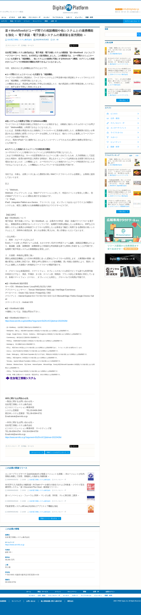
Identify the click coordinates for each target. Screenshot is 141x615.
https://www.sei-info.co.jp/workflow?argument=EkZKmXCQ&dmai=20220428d (36, 321)
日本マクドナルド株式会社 (119, 74)
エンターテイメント (118, 128)
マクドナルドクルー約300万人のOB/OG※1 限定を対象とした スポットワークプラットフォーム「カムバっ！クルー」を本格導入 (119, 71)
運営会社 (70, 601)
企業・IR (54, 21)
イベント (27, 21)
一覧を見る (122, 100)
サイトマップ (16, 601)
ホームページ (35, 452)
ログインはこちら (131, 21)
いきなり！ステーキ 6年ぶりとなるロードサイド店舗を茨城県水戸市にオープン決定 (119, 91)
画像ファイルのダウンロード (56, 452)
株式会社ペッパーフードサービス (121, 64)
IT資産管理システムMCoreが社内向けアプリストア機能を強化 (31, 506)
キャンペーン (37, 21)
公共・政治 (22, 17)
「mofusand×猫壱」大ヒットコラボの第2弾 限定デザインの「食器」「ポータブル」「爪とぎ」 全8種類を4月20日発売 (119, 182)
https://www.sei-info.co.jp (14, 545)
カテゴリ (4, 21)
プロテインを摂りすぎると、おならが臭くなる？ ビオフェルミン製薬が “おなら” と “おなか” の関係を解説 (119, 203)
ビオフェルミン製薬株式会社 (119, 206)
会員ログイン (110, 592)
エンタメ (46, 17)
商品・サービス (15, 21)
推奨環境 (3, 601)
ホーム (4, 17)
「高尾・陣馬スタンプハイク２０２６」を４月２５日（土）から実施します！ (119, 49)
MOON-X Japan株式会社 (118, 185)
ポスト (75, 45)
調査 (46, 21)
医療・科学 (89, 17)
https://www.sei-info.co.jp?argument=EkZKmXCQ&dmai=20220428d (33, 437)
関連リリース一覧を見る (49, 518)
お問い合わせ (30, 601)
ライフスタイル (57, 17)
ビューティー (116, 142)
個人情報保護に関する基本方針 (51, 601)
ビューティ (79, 17)
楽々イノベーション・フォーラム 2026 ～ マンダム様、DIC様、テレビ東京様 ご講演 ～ (42, 495)
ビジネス (12, 17)
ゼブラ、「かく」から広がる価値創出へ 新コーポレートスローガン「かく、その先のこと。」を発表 (119, 81)
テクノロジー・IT (34, 17)
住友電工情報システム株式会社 (19, 40)
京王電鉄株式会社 (116, 54)
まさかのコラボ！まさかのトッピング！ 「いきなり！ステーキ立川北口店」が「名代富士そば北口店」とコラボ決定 (119, 61)
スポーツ (69, 17)
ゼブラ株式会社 (115, 85)
